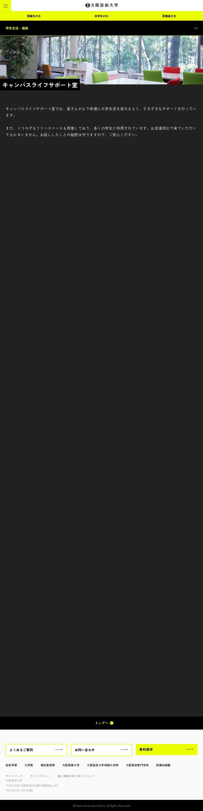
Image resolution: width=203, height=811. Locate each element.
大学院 (29, 765)
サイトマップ (14, 776)
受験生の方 (34, 16)
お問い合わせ (85, 749)
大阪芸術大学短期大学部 (102, 765)
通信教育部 (48, 765)
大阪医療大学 (70, 765)
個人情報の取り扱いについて (76, 776)
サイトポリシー (40, 776)
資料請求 (146, 749)
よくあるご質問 (21, 749)
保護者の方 (169, 16)
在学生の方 (101, 16)
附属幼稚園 (163, 765)
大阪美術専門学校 (137, 765)
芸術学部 (11, 765)
